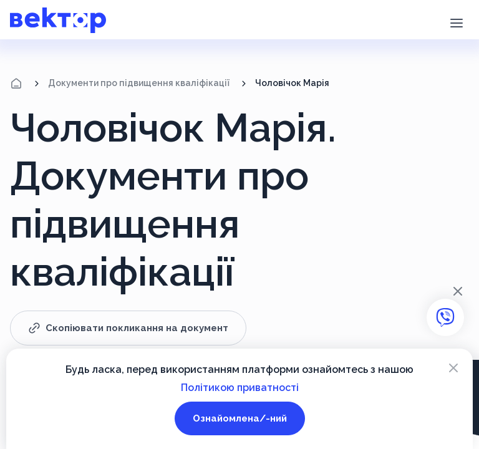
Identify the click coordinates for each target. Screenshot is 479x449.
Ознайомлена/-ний (240, 418)
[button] (456, 21)
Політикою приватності (240, 387)
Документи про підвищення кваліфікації (139, 83)
